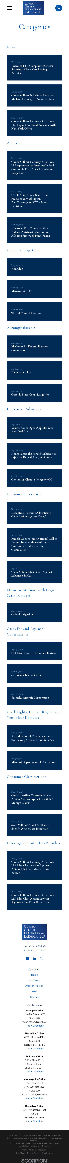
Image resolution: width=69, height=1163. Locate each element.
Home (34, 975)
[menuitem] (20, 1153)
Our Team (34, 980)
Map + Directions (35, 1025)
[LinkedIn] (34, 958)
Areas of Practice (34, 986)
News (35, 991)
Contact (34, 997)
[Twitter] (41, 958)
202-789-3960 (35, 950)
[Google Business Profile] (27, 958)
